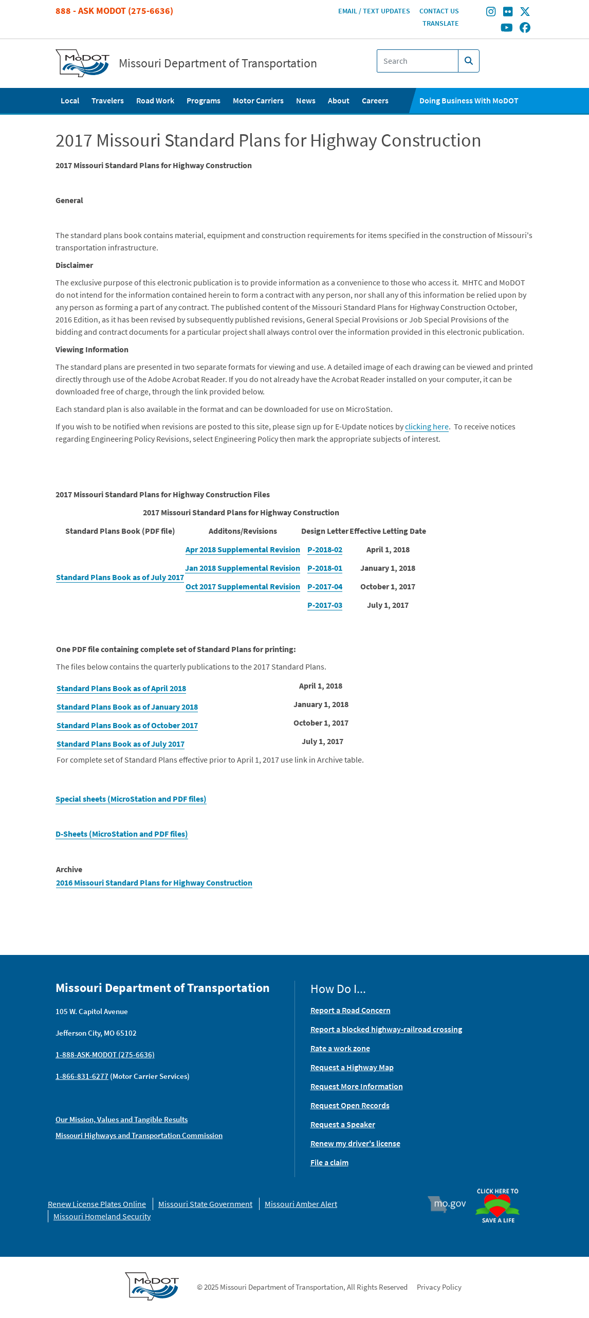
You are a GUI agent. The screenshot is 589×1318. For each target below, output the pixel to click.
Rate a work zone (340, 1048)
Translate (440, 23)
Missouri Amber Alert (301, 1204)
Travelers (107, 100)
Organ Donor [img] (501, 1183)
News (306, 100)
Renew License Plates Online (97, 1204)
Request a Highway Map (352, 1067)
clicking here (427, 426)
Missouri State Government (205, 1204)
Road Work (155, 100)
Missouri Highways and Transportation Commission (139, 1135)
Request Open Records (350, 1105)
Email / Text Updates (374, 10)
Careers (375, 100)
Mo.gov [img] (451, 1204)
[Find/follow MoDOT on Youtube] (507, 28)
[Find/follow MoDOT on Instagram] (490, 13)
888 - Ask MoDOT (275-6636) (114, 10)
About (338, 100)
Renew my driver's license (355, 1143)
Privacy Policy (439, 1287)
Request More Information (356, 1086)
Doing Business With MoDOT (469, 100)
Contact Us (439, 10)
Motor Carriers (258, 100)
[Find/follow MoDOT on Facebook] (525, 28)
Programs (203, 100)
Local (70, 100)
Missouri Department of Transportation (218, 63)
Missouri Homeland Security (102, 1216)
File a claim (329, 1162)
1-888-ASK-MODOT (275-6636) (105, 1054)
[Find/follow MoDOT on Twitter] (525, 13)
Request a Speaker (342, 1124)
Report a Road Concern (350, 1010)
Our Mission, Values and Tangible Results (122, 1119)
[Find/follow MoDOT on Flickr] (507, 13)
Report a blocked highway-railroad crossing (386, 1029)
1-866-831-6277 (82, 1076)
